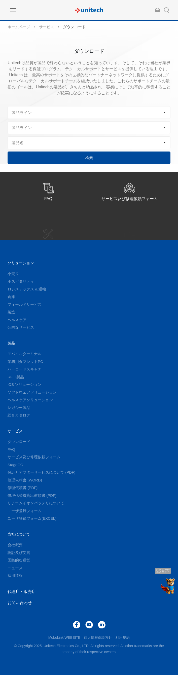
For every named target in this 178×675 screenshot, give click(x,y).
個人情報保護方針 (98, 637)
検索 (89, 158)
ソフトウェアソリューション (32, 392)
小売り (13, 274)
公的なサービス (21, 327)
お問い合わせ (20, 603)
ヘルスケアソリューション (30, 400)
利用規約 (123, 637)
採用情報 (15, 575)
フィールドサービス (25, 304)
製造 (11, 312)
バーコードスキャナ (25, 369)
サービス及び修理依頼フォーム (34, 457)
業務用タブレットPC (25, 361)
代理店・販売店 (22, 591)
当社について (19, 534)
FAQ (11, 449)
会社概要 (15, 545)
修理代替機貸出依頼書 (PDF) (32, 495)
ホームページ (19, 27)
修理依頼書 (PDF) (23, 487)
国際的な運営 (19, 560)
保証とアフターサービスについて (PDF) (41, 472)
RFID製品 (16, 377)
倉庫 (11, 296)
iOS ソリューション (24, 384)
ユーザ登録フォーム (25, 511)
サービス (46, 27)
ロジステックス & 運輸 (27, 289)
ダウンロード (74, 27)
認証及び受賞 (19, 552)
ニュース (15, 568)
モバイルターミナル (25, 354)
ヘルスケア (17, 320)
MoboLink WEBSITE (64, 637)
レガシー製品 (19, 407)
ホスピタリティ (21, 281)
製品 (11, 343)
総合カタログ (19, 415)
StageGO (15, 465)
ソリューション (21, 263)
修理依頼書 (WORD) (25, 480)
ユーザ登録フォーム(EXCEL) (32, 518)
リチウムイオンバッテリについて (36, 503)
